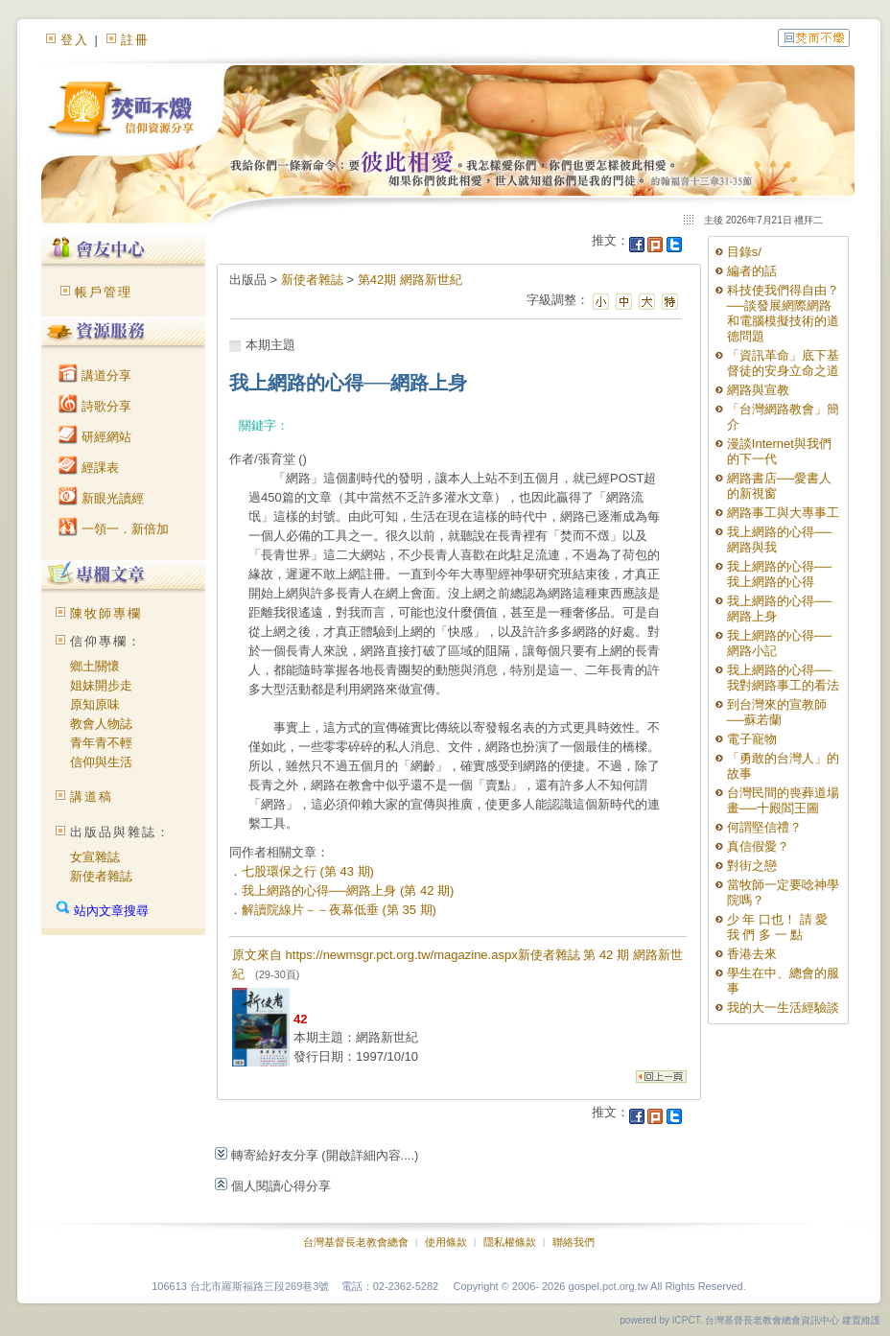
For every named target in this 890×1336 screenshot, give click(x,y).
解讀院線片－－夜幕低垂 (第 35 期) (339, 909)
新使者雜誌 (101, 876)
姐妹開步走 (101, 685)
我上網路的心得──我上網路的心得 (779, 574)
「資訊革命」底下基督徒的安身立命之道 (783, 363)
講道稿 (91, 796)
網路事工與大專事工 (783, 512)
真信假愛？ (758, 846)
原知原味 (95, 704)
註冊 (135, 40)
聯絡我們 (573, 1242)
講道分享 (95, 375)
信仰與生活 (101, 762)
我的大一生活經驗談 (783, 1007)
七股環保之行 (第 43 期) (308, 871)
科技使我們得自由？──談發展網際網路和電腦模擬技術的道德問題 (783, 313)
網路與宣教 (758, 390)
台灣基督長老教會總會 (356, 1242)
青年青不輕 (101, 743)
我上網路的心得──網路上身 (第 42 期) (348, 890)
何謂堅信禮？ (764, 827)
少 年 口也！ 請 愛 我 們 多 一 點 (777, 927)
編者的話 (752, 271)
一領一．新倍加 (114, 529)
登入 (74, 40)
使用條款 (446, 1242)
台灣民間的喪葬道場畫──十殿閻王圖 (783, 800)
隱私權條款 (509, 1242)
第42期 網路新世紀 (410, 279)
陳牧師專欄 (106, 613)
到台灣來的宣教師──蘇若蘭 (777, 712)
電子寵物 (752, 739)
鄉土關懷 (95, 666)
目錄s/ (744, 252)
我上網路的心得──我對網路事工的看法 (783, 677)
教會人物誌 (101, 723)
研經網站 (95, 437)
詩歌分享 (95, 406)
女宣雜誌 (95, 857)
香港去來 (752, 954)
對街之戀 (752, 865)
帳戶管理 (103, 292)
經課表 (89, 467)
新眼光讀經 (101, 498)
